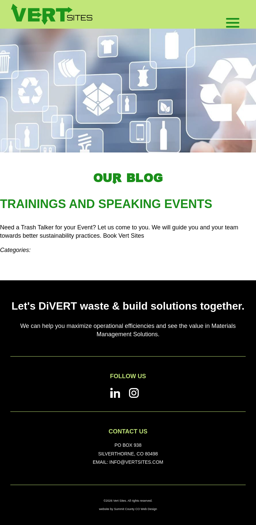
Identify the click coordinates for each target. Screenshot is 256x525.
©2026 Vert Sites (115, 500)
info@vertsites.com (136, 462)
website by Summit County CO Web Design (128, 509)
